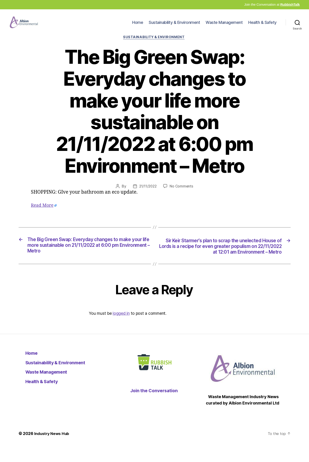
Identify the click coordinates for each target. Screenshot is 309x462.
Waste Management (224, 25)
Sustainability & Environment (174, 25)
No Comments (182, 194)
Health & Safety (262, 25)
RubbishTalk (290, 4)
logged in (121, 329)
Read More (43, 213)
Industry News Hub (52, 449)
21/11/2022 (147, 194)
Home (137, 25)
